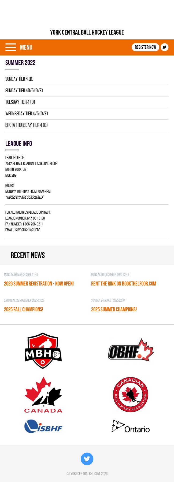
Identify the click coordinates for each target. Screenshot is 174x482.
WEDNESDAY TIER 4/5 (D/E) (26, 113)
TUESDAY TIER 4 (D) (20, 102)
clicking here (30, 230)
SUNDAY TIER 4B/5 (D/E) (24, 90)
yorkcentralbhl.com (85, 473)
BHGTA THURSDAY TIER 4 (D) (26, 125)
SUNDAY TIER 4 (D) (19, 79)
